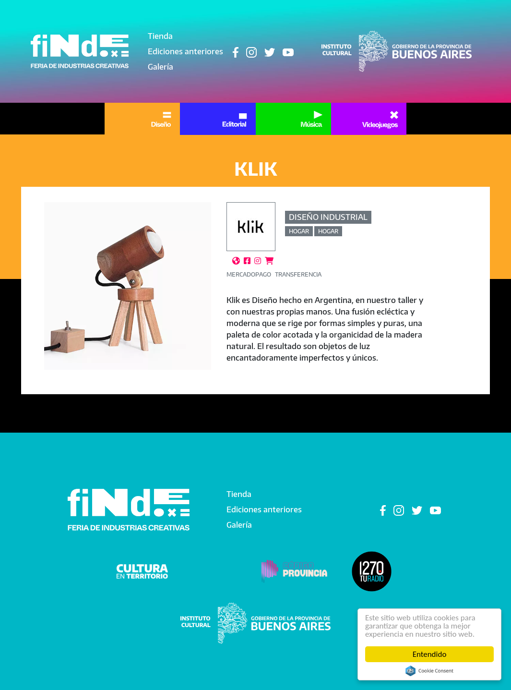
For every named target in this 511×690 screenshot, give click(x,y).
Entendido (430, 654)
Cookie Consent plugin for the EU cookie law (429, 671)
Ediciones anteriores (185, 51)
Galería (160, 67)
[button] (128, 286)
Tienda (160, 36)
